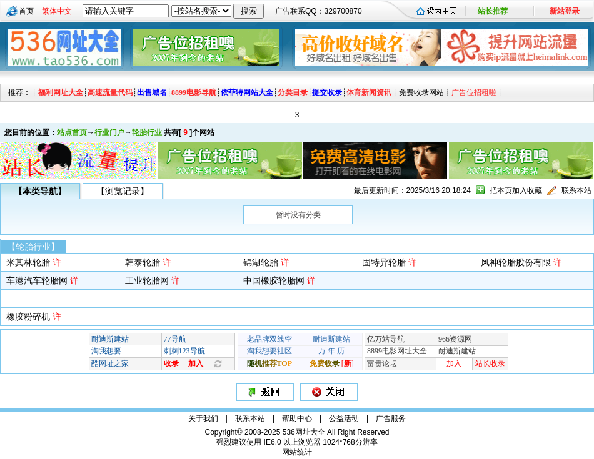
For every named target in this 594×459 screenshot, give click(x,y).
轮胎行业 (147, 132)
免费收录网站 (421, 92)
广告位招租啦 (473, 92)
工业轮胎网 (147, 280)
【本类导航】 (40, 191)
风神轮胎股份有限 (516, 262)
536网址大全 (304, 432)
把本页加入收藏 (516, 190)
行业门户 (109, 132)
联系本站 (576, 190)
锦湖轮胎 (260, 262)
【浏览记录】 (122, 191)
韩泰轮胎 (142, 262)
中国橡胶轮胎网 (274, 280)
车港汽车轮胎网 (37, 280)
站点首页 (72, 132)
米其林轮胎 (28, 262)
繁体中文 (57, 11)
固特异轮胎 (384, 262)
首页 (26, 11)
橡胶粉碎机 (28, 317)
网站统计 (297, 452)
